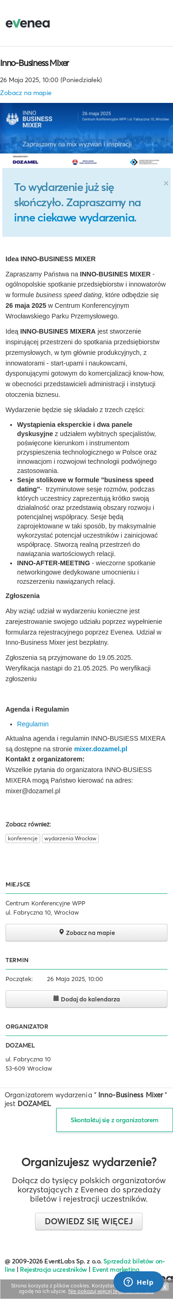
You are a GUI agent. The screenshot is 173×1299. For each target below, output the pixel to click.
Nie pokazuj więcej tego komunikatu (111, 1291)
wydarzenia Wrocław (70, 838)
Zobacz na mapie (26, 93)
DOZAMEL (20, 1045)
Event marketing (116, 1269)
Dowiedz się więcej (89, 1221)
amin (41, 724)
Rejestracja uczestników (53, 1269)
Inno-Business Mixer (34, 62)
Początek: (19, 978)
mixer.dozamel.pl (100, 749)
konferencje (23, 838)
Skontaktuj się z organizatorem (115, 1120)
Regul (25, 724)
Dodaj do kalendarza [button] (86, 999)
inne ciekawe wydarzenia (74, 217)
